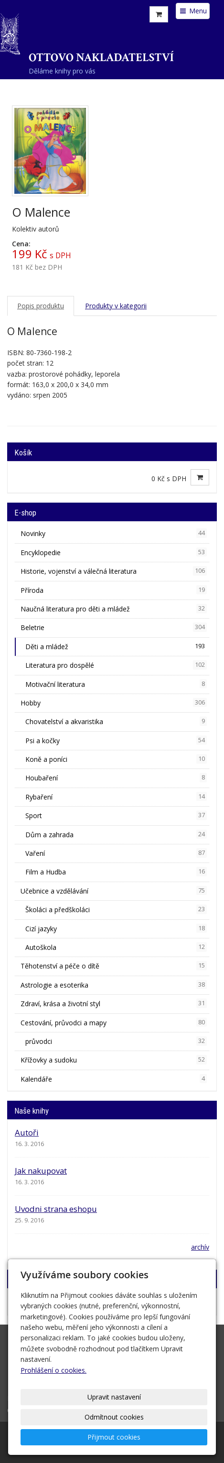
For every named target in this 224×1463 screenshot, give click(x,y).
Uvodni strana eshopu (56, 1208)
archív (200, 1247)
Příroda (114, 590)
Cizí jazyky (116, 928)
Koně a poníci (116, 759)
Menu (193, 10)
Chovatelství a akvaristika (116, 721)
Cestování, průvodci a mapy (114, 1022)
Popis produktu (40, 305)
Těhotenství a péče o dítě (114, 965)
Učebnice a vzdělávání (114, 890)
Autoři (27, 1132)
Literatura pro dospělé (116, 665)
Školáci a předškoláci (116, 909)
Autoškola (116, 947)
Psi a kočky (116, 740)
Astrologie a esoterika (114, 984)
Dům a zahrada (116, 834)
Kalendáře (114, 1079)
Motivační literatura (116, 684)
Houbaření (116, 777)
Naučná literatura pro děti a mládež (114, 608)
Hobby (114, 702)
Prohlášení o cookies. (53, 1370)
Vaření (116, 853)
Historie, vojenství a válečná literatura (114, 571)
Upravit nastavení (114, 1396)
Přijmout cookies (113, 1437)
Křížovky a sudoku (114, 1059)
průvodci (116, 1041)
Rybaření (116, 796)
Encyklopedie (114, 552)
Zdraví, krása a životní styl (114, 1003)
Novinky (114, 533)
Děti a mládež (116, 646)
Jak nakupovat (41, 1170)
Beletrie (114, 627)
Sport (116, 815)
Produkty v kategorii (116, 305)
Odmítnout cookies (114, 1416)
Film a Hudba (116, 871)
